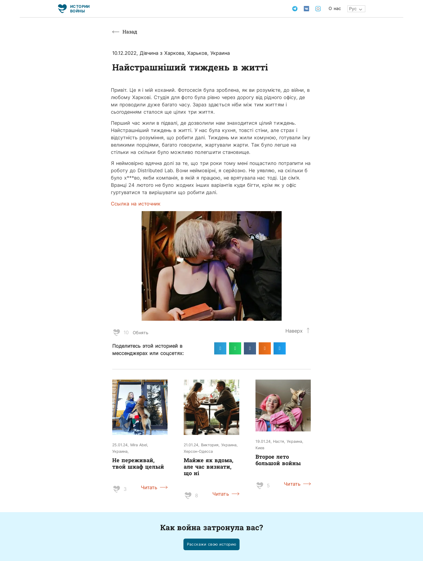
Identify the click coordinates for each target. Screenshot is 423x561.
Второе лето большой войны (278, 460)
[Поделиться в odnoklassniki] (265, 348)
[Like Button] (116, 332)
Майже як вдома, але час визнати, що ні (208, 466)
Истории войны (80, 8)
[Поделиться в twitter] (280, 348)
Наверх (294, 330)
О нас (335, 8)
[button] (211, 544)
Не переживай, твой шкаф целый (138, 463)
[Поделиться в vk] (250, 348)
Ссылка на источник (136, 203)
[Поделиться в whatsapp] (235, 348)
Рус (353, 9)
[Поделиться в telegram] (220, 348)
